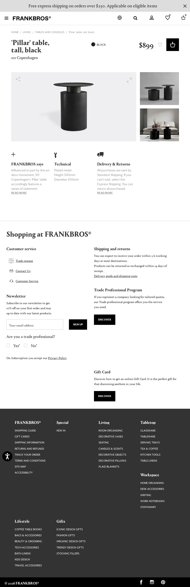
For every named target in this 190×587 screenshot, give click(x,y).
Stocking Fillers (68, 553)
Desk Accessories (152, 489)
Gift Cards (22, 436)
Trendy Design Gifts (70, 547)
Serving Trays (150, 442)
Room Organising (111, 430)
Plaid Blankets (109, 466)
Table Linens (148, 460)
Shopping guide (25, 430)
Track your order (27, 455)
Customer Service (27, 281)
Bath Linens (23, 553)
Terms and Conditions (30, 460)
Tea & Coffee (149, 449)
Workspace (149, 475)
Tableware (147, 436)
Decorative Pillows (112, 460)
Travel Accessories (28, 565)
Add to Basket (172, 44)
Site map (20, 466)
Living (104, 422)
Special (62, 422)
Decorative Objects (112, 455)
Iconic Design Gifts (70, 529)
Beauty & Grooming (28, 541)
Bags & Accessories (28, 535)
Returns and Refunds (29, 449)
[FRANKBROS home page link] (32, 18)
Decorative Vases (111, 436)
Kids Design (22, 559)
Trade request (24, 260)
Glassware (148, 430)
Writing (145, 495)
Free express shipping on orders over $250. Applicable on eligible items (92, 6)
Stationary (148, 507)
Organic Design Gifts (71, 541)
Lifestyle (22, 521)
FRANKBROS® (28, 422)
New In (61, 430)
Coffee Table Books (28, 529)
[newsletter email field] (34, 324)
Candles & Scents (111, 449)
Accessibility (24, 472)
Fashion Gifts (66, 535)
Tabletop (148, 422)
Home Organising (152, 483)
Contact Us (23, 271)
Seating (104, 442)
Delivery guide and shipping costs (115, 276)
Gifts (61, 521)
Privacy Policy (57, 358)
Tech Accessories (27, 547)
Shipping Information (29, 442)
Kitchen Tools (150, 455)
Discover (104, 319)
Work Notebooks (152, 501)
